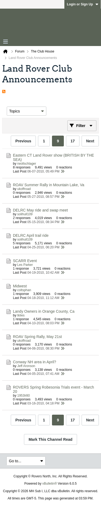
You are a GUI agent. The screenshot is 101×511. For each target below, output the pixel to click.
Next (90, 141)
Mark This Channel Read (50, 439)
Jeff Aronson (26, 366)
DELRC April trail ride (30, 235)
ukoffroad (24, 189)
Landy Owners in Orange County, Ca (44, 311)
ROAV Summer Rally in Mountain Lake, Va (48, 185)
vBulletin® (49, 483)
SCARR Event (25, 261)
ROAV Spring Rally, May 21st (37, 336)
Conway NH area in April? (34, 362)
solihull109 (25, 214)
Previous (23, 141)
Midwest (20, 286)
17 (73, 141)
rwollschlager (26, 163)
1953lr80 (23, 395)
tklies (21, 315)
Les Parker (25, 265)
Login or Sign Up (82, 4)
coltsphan (24, 290)
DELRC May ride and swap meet (40, 210)
